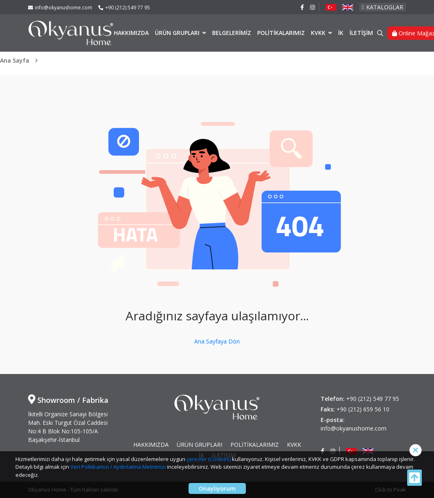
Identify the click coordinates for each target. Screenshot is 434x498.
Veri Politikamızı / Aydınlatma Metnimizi (118, 466)
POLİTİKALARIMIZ (281, 33)
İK (340, 33)
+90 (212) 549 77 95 (124, 7)
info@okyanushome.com (60, 7)
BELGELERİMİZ (231, 33)
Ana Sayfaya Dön (217, 341)
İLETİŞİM (361, 33)
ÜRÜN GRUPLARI (178, 33)
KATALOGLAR (382, 7)
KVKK (319, 33)
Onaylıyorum (217, 488)
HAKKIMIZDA (131, 33)
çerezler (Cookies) (209, 459)
